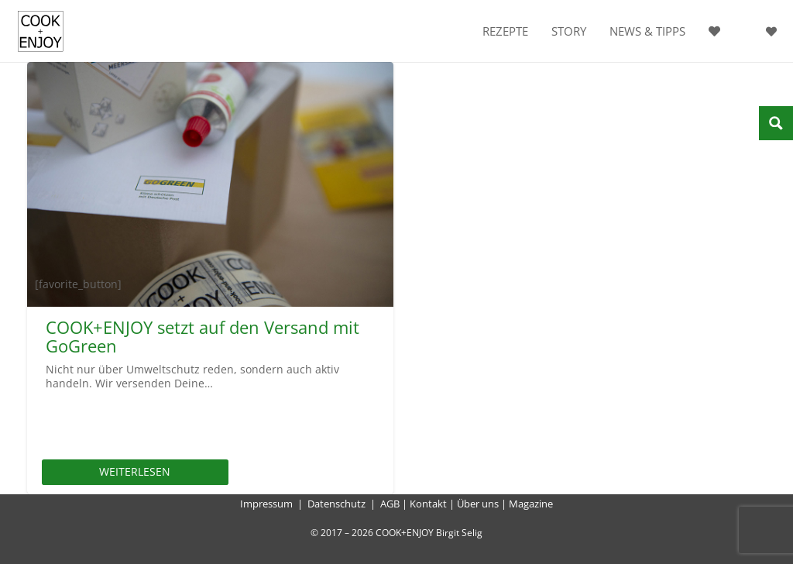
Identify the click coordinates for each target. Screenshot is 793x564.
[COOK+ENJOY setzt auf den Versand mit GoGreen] (210, 184)
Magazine (531, 504)
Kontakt (428, 504)
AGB (390, 504)
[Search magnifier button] (776, 123)
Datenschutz (336, 504)
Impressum (266, 504)
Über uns (478, 504)
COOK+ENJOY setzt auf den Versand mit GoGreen (202, 336)
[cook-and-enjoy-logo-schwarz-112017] (40, 31)
